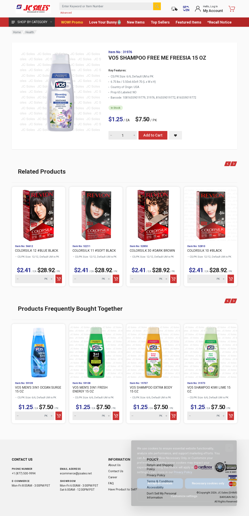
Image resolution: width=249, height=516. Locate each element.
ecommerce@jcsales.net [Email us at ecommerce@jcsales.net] (76, 473)
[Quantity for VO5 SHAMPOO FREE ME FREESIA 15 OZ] (122, 135)
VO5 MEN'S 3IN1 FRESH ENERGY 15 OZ (90, 389)
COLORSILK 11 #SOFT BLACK (94, 251)
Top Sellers (160, 22)
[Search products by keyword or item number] (110, 6)
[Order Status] (174, 8)
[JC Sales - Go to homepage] (33, 8)
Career (112, 477)
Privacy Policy (180, 472)
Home (17, 32)
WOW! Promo (72, 22)
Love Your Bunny (105, 22)
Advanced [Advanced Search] (66, 12)
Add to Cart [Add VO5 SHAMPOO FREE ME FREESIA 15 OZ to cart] (152, 135)
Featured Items (188, 22)
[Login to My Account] (208, 8)
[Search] (157, 6)
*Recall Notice (219, 22)
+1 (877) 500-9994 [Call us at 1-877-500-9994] (24, 473)
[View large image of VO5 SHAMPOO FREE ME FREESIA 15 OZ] (60, 91)
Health (30, 32)
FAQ (111, 483)
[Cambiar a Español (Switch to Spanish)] (186, 8)
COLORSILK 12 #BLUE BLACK (36, 251)
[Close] (226, 448)
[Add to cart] (58, 279)
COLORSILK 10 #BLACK (204, 251)
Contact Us (115, 471)
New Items (136, 22)
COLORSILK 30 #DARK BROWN (152, 251)
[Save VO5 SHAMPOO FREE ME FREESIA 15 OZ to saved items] (175, 135)
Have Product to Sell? (122, 489)
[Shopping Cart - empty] (231, 8)
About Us (114, 465)
